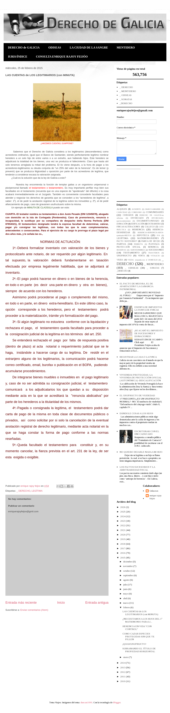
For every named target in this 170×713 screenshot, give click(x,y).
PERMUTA (138, 244)
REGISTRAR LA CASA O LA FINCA (138, 357)
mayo (126, 593)
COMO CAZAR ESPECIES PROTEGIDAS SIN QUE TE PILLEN (138, 636)
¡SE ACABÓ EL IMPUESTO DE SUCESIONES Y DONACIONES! (148, 333)
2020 (123, 534)
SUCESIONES (156, 249)
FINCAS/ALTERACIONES (128, 227)
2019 (123, 539)
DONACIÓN (122, 224)
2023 (123, 520)
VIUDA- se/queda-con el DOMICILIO (143, 260)
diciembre (128, 561)
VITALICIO (155, 256)
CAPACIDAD (122, 212)
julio (125, 584)
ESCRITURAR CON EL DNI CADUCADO (146, 433)
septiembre (128, 575)
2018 (123, 543)
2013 (123, 667)
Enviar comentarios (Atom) (34, 610)
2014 (123, 662)
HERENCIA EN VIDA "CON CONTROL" (137, 627)
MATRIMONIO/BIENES (148, 238)
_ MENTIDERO (128, 91)
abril (125, 598)
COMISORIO (136, 212)
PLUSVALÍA (154, 244)
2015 (123, 557)
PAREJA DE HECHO (150, 241)
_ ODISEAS (125, 95)
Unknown (153, 490)
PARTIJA (121, 244)
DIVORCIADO (137, 218)
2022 (123, 525)
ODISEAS (54, 47)
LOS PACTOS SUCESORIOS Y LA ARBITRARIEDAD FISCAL (137, 468)
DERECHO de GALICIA (24, 47)
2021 (123, 530)
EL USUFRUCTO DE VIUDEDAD (137, 395)
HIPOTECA (143, 235)
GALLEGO (150, 227)
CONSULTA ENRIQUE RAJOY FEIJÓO (62, 56)
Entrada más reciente (21, 602)
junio (125, 589)
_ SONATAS (126, 99)
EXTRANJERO (154, 224)
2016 (123, 553)
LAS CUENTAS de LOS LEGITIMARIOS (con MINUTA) (140, 613)
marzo (126, 602)
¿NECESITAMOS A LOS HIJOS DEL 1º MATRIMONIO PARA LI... (142, 620)
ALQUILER (122, 209)
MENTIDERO (126, 47)
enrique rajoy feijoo (155, 497)
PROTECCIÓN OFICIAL (129, 247)
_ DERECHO (23, 490)
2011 (123, 676)
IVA (158, 235)
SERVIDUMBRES (137, 250)
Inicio (61, 602)
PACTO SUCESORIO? (127, 241)
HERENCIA (138, 229)
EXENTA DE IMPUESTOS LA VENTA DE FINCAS (148, 308)
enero (126, 657)
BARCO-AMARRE (152, 209)
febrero (126, 607)
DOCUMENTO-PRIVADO (148, 221)
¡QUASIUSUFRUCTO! (134, 644)
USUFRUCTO (124, 255)
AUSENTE (136, 209)
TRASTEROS (154, 253)
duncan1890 (86, 702)
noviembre (128, 566)
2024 (123, 516)
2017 (123, 548)
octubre (127, 570)
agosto (126, 580)
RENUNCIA (153, 247)
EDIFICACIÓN (137, 224)
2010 (123, 681)
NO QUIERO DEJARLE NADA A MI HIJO (141, 452)
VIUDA (120, 260)
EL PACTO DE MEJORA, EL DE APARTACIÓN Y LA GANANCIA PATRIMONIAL (136, 286)
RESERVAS (121, 250)
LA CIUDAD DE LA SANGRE (89, 47)
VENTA (141, 256)
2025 (123, 511)
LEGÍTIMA (37, 490)
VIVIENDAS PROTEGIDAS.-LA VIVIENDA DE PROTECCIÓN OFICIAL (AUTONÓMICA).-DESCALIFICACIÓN (141, 377)
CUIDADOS (128, 215)
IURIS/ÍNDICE (17, 56)
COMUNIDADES (155, 212)
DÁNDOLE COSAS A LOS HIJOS (136, 413)
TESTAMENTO (131, 252)
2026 (123, 507)
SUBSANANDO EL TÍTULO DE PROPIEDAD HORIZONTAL (139, 650)
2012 (123, 672)
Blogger (116, 702)
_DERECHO (126, 103)
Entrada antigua (97, 602)
